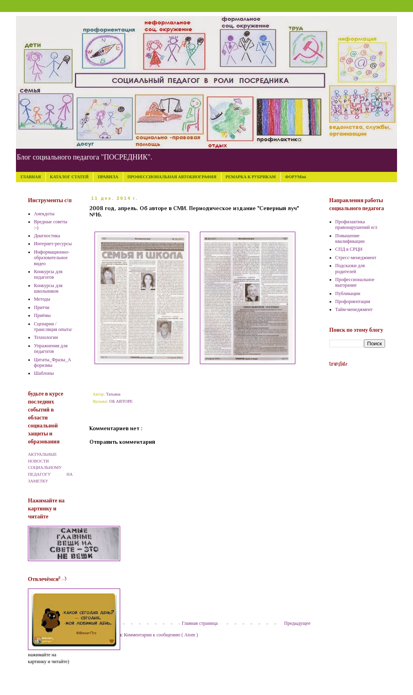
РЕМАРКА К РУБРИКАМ (250, 177)
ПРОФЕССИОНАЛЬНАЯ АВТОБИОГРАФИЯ (171, 177)
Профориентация (352, 301)
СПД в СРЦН (349, 249)
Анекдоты (44, 214)
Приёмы (42, 315)
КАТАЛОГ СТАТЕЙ (69, 177)
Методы (42, 299)
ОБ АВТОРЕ (120, 401)
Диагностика (47, 235)
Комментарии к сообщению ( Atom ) (161, 635)
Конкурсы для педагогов (48, 274)
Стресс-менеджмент (355, 257)
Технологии (46, 337)
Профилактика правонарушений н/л (356, 224)
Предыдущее (297, 623)
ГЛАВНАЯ (31, 177)
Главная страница (200, 623)
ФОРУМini (295, 177)
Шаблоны (44, 373)
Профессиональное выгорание (354, 282)
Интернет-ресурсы (53, 243)
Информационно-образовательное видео (51, 257)
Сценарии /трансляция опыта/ (53, 326)
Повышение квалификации (350, 238)
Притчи (41, 307)
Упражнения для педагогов (50, 348)
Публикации (347, 293)
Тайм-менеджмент (354, 309)
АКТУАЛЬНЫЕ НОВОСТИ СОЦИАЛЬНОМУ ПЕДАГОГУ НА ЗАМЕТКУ (50, 467)
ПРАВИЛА (108, 177)
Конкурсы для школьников (48, 288)
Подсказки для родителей (350, 268)
